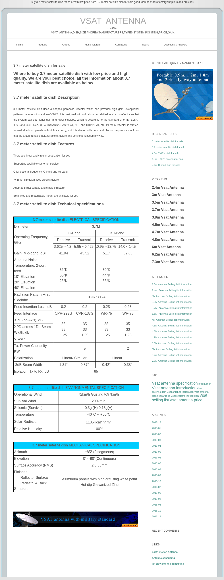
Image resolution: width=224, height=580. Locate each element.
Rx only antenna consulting (168, 563)
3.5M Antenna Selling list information (172, 302)
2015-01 (156, 492)
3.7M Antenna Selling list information (172, 308)
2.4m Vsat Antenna (168, 187)
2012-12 (156, 422)
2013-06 (156, 457)
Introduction (204, 383)
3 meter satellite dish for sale (167, 141)
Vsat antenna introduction (174, 388)
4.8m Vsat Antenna (168, 239)
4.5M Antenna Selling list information (172, 325)
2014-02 (156, 487)
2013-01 (156, 428)
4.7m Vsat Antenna (168, 232)
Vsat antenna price (186, 400)
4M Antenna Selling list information (171, 319)
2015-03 (156, 504)
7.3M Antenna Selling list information (172, 360)
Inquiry (145, 44)
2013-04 (156, 445)
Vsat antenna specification (175, 383)
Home (19, 44)
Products (42, 44)
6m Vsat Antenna (166, 247)
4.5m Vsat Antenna (168, 225)
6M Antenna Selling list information (171, 349)
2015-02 (156, 498)
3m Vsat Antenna (166, 195)
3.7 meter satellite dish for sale (168, 147)
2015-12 (156, 516)
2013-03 (156, 440)
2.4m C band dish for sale (166, 165)
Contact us (121, 44)
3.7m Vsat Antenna (168, 210)
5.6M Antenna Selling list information (172, 343)
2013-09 (156, 475)
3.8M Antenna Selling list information (172, 313)
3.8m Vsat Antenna (168, 217)
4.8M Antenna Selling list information (172, 331)
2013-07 (156, 463)
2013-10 (156, 481)
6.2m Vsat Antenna (168, 254)
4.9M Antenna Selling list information (172, 337)
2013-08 (156, 469)
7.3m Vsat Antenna (168, 262)
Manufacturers (92, 44)
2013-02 (156, 434)
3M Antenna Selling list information (171, 296)
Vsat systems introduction (185, 395)
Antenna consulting (163, 558)
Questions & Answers (175, 44)
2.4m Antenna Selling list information (172, 290)
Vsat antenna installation (180, 391)
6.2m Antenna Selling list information (172, 355)
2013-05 (156, 451)
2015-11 (156, 510)
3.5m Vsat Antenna (168, 202)
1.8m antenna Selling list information (171, 284)
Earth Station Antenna (165, 552)
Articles (66, 44)
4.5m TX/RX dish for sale (165, 153)
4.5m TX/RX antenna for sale (168, 159)
